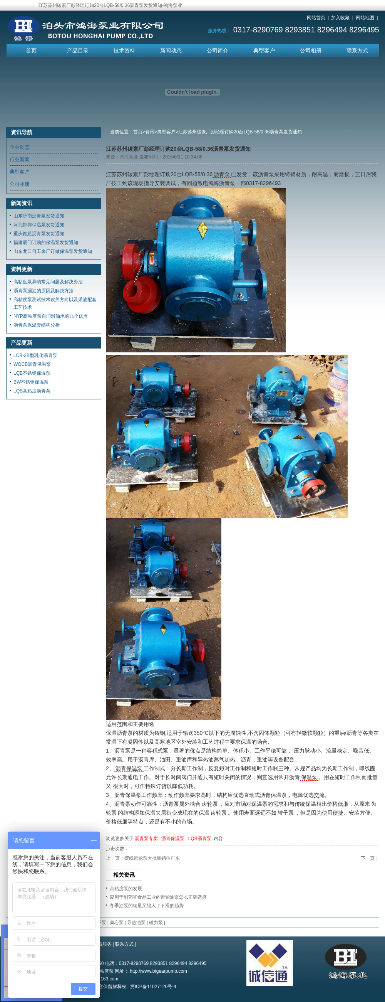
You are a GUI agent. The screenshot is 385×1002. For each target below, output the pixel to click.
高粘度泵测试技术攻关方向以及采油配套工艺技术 (55, 303)
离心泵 (117, 922)
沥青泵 (222, 174)
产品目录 (78, 50)
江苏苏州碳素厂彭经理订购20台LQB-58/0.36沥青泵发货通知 (240, 132)
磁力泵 (156, 922)
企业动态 (20, 147)
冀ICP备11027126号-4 (153, 986)
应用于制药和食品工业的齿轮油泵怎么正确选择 (158, 897)
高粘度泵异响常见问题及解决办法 (48, 282)
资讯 (149, 132)
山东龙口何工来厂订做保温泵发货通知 (52, 251)
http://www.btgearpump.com (158, 971)
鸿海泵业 (129, 157)
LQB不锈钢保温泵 (31, 373)
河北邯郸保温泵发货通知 (38, 224)
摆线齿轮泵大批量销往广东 (152, 858)
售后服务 (102, 944)
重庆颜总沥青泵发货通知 (38, 233)
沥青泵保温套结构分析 (36, 325)
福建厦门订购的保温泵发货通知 (45, 242)
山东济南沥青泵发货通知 (38, 216)
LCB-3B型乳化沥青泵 (35, 355)
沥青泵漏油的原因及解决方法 (43, 290)
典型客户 (264, 50)
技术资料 (124, 50)
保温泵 (309, 777)
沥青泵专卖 (146, 838)
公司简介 (217, 50)
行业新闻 (20, 159)
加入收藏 (340, 17)
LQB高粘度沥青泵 (31, 391)
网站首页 (316, 17)
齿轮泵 (210, 804)
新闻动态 (171, 50)
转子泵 (286, 813)
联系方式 (357, 50)
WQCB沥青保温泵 (32, 364)
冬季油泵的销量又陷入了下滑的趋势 (147, 905)
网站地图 (365, 17)
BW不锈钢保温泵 (31, 382)
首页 (31, 50)
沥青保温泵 (129, 768)
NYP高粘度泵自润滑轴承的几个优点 (50, 316)
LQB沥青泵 (199, 838)
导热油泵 (136, 922)
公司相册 (310, 50)
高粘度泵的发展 (126, 888)
